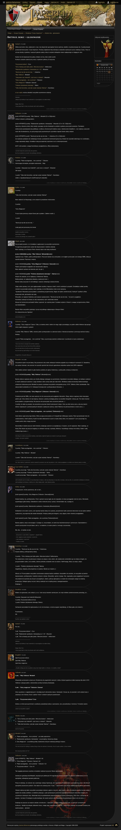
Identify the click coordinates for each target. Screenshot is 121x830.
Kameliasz (18, 546)
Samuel (17, 44)
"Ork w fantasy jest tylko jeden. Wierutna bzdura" (29, 67)
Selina (17, 487)
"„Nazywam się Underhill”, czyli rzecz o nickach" (29, 77)
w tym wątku (19, 92)
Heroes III (54, 2)
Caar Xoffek (19, 467)
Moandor (18, 359)
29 (102, 69)
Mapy (47, 2)
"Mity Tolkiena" (19, 74)
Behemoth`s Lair (13, 15)
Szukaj (25, 2)
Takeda (17, 716)
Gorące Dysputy (38, 29)
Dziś (98, 83)
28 (100, 69)
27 (97, 69)
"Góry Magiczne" (20, 82)
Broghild (18, 655)
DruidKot (18, 589)
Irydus (17, 187)
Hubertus (18, 321)
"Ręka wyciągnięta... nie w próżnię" (25, 80)
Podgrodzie (27, 29)
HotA (63, 2)
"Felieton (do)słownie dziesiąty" (24, 85)
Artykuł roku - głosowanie (52, 33)
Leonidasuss (19, 445)
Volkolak (18, 672)
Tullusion (18, 113)
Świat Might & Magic (14, 29)
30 (104, 69)
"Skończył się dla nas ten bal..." (24, 72)
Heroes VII (71, 2)
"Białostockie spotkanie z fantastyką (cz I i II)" (28, 69)
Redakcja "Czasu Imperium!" (34, 33)
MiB (113, 825)
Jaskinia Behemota (24, 825)
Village (52, 15)
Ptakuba (17, 157)
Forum (32, 2)
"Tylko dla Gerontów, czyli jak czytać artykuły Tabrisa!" (31, 88)
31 (107, 69)
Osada (39, 2)
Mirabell (17, 733)
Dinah (17, 241)
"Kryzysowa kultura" (21, 64)
